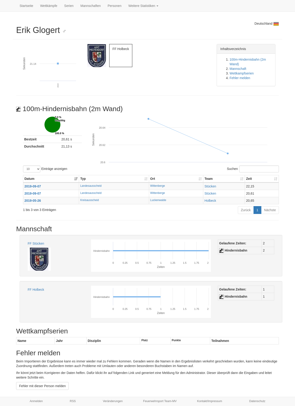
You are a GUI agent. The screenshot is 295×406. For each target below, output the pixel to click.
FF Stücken (36, 243)
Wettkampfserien (242, 73)
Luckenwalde (158, 200)
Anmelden (36, 401)
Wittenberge (157, 185)
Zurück (246, 210)
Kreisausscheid (89, 200)
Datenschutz (257, 401)
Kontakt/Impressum (209, 401)
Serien (69, 6)
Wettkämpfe (48, 6)
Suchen (253, 169)
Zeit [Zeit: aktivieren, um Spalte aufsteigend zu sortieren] (249, 179)
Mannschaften (90, 6)
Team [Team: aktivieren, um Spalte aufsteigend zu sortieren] (208, 179)
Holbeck (210, 200)
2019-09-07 (32, 186)
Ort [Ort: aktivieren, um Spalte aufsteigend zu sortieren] (152, 179)
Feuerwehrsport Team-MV (160, 401)
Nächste (270, 210)
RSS (73, 401)
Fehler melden (240, 78)
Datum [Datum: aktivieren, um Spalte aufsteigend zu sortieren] (29, 179)
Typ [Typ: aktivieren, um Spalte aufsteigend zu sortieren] (83, 179)
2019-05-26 (32, 200)
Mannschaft (238, 69)
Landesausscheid (91, 185)
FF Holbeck (36, 289)
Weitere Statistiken (143, 6)
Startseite (26, 6)
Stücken (210, 186)
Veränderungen (113, 401)
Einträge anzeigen (45, 169)
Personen (114, 6)
